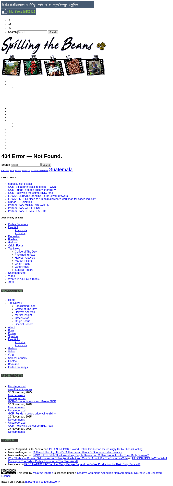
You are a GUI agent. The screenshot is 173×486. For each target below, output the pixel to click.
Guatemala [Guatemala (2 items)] (60, 169)
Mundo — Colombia (20, 202)
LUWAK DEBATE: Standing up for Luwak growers (38, 196)
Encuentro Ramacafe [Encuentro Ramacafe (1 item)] (39, 171)
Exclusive (14, 236)
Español (13, 227)
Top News (14, 248)
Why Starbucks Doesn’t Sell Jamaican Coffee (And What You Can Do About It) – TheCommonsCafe (68, 458)
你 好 (13, 135)
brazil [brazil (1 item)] (12, 171)
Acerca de (22, 126)
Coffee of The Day (27, 90)
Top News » (16, 84)
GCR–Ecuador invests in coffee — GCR (32, 186)
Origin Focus (24, 102)
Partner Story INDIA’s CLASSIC (27, 211)
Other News (23, 99)
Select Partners (18, 138)
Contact (14, 142)
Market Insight (25, 96)
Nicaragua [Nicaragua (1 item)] (26, 171)
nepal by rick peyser (20, 183)
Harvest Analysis (26, 93)
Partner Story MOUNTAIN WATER (28, 205)
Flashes (13, 239)
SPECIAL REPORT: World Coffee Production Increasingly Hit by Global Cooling (94, 449)
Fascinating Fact (26, 87)
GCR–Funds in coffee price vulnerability (32, 189)
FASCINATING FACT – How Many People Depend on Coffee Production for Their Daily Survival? (91, 455)
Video (13, 132)
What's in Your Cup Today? (24, 278)
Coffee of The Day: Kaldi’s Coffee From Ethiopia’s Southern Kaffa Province (77, 452)
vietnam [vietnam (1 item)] (18, 171)
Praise (13, 114)
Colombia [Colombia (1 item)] (5, 171)
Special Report (25, 105)
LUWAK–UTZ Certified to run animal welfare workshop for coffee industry (52, 199)
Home (13, 81)
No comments (16, 395)
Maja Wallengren (43, 472)
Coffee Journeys (19, 148)
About (13, 108)
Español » (15, 120)
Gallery (14, 129)
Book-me (15, 145)
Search (12, 32)
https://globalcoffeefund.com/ (42, 481)
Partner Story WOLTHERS (24, 208)
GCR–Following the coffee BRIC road (30, 192)
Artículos (22, 123)
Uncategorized (17, 272)
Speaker (14, 117)
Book (13, 111)
